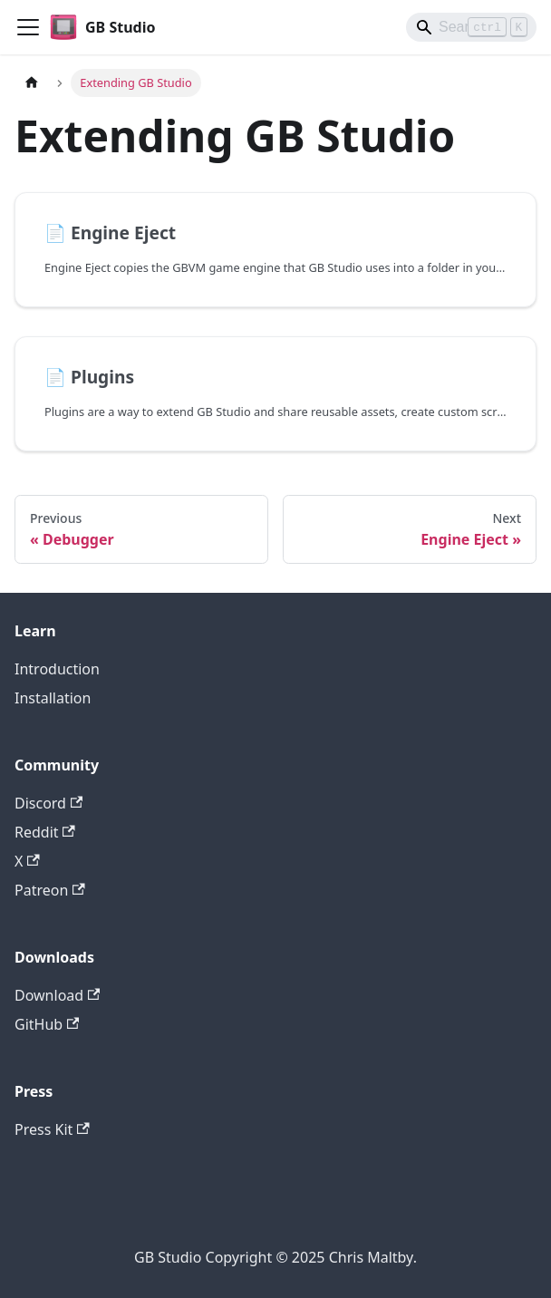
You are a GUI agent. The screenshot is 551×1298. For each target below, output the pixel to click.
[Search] (471, 27)
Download (57, 995)
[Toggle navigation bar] (28, 27)
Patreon (49, 890)
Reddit (44, 832)
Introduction (57, 669)
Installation (52, 698)
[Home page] (31, 83)
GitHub (46, 1024)
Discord (48, 803)
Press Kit (52, 1129)
